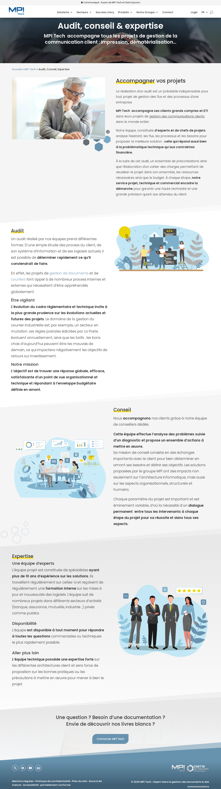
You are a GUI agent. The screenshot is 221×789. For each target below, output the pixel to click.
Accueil (17, 69)
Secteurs (82, 12)
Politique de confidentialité (53, 781)
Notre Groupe (145, 12)
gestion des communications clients (177, 116)
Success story (105, 12)
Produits (123, 12)
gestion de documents (69, 273)
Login (194, 12)
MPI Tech (30, 69)
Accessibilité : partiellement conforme (46, 785)
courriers (18, 279)
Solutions (63, 12)
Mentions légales (22, 781)
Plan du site (79, 781)
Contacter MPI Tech (110, 739)
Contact (167, 12)
